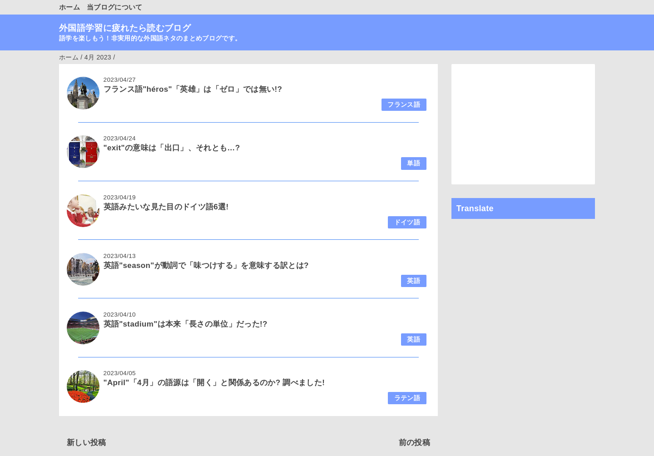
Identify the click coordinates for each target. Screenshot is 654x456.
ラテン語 (407, 398)
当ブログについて (115, 7)
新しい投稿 (86, 442)
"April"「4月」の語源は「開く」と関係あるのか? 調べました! (214, 382)
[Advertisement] (523, 124)
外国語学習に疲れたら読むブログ (125, 28)
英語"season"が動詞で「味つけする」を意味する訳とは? (206, 265)
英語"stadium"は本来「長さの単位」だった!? (186, 324)
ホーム (69, 7)
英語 (413, 281)
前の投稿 (414, 442)
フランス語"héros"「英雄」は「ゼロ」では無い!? (193, 89)
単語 (413, 163)
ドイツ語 (407, 222)
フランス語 (403, 104)
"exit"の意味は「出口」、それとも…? (172, 148)
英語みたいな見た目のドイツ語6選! (166, 207)
